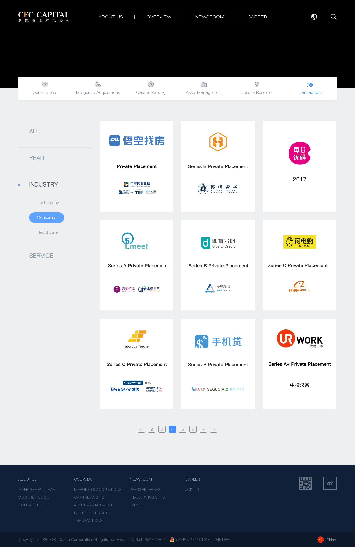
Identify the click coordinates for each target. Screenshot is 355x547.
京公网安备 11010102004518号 (199, 539)
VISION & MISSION (33, 497)
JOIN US (192, 489)
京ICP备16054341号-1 (146, 539)
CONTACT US (30, 505)
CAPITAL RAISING (89, 497)
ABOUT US (27, 479)
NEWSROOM (141, 479)
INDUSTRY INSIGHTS (147, 497)
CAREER (192, 479)
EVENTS (136, 505)
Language (314, 17)
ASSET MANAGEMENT (93, 505)
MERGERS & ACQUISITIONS (97, 489)
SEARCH (333, 17)
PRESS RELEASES (145, 489)
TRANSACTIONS (88, 520)
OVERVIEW (83, 479)
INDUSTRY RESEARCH (93, 512)
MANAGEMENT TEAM (37, 489)
